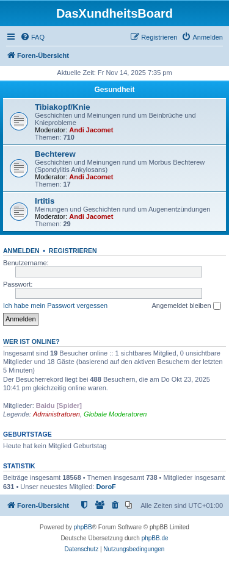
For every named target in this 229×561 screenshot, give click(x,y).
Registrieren (73, 250)
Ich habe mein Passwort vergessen (55, 305)
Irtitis (44, 200)
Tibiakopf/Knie (62, 107)
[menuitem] (32, 37)
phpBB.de (155, 538)
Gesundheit (114, 89)
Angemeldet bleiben (185, 306)
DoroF (105, 486)
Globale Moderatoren (115, 414)
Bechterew (55, 154)
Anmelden (21, 250)
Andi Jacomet (91, 130)
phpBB (83, 527)
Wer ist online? (31, 341)
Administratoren (56, 414)
